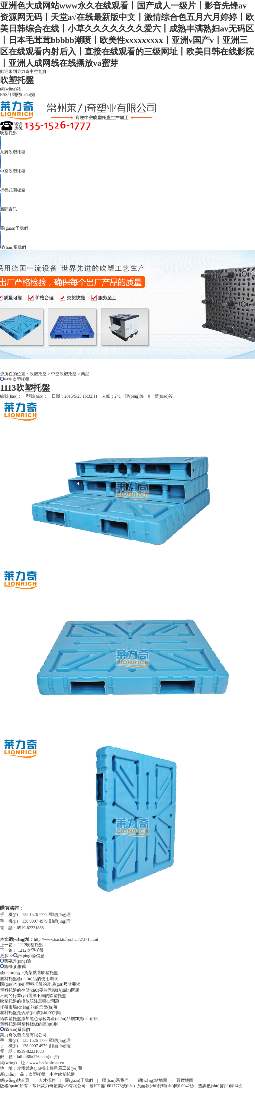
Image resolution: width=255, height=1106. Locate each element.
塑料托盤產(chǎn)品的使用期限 (29, 978)
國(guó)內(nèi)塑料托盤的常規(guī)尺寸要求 (40, 984)
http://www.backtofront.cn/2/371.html (66, 939)
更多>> (6, 955)
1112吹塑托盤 (30, 945)
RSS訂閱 (8, 94)
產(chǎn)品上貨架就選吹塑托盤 (29, 972)
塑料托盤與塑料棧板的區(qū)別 (29, 1024)
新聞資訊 (8, 209)
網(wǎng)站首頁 (14, 1080)
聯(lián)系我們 (13, 247)
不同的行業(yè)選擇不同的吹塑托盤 (33, 995)
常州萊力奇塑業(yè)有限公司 (59, 1086)
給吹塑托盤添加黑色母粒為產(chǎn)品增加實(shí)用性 (49, 1018)
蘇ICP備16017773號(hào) (112, 1086)
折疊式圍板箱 (12, 190)
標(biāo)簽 (26, 94)
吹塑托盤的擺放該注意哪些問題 (29, 1001)
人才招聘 (47, 1080)
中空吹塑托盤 (12, 171)
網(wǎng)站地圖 (152, 1080)
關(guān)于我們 (14, 228)
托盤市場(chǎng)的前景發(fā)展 (29, 1007)
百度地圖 (184, 1080)
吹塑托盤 (8, 133)
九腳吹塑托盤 (12, 152)
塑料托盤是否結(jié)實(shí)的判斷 (30, 1012)
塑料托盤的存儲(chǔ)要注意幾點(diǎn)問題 (39, 990)
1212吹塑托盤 (31, 950)
